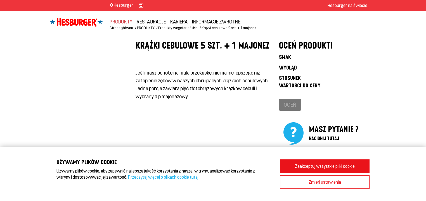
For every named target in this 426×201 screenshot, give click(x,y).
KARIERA (179, 21)
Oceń (290, 104)
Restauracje (151, 21)
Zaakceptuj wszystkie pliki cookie (325, 166)
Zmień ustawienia (325, 182)
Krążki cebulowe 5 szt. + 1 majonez (229, 27)
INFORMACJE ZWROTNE (216, 21)
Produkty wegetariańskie (178, 27)
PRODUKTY (121, 21)
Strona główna (121, 27)
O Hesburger (121, 5)
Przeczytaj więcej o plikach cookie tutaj (163, 177)
